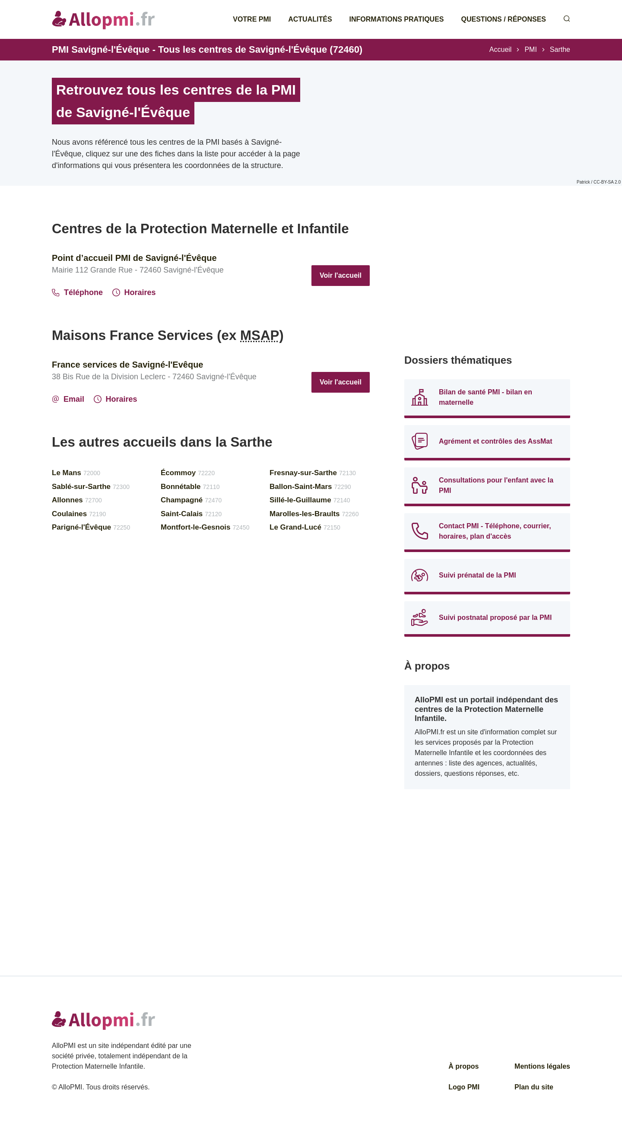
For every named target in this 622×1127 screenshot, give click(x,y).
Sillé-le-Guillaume (310, 500)
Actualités (310, 19)
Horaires (134, 292)
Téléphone (77, 292)
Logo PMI (463, 1087)
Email (68, 399)
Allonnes (77, 500)
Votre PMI (252, 19)
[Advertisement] (487, 280)
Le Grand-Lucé (305, 527)
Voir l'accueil (341, 275)
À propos (463, 1066)
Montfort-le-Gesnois (205, 527)
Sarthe (560, 49)
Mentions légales (542, 1066)
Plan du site (533, 1087)
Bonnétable (190, 487)
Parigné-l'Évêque (91, 527)
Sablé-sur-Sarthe (91, 487)
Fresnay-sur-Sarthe (313, 473)
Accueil (500, 49)
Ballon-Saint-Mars (310, 487)
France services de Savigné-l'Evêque (127, 364)
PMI (530, 49)
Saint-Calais (191, 514)
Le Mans (76, 473)
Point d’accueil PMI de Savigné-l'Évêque (134, 258)
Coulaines (79, 514)
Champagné (191, 500)
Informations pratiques (396, 19)
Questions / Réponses (503, 19)
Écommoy (188, 473)
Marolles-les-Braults (314, 514)
